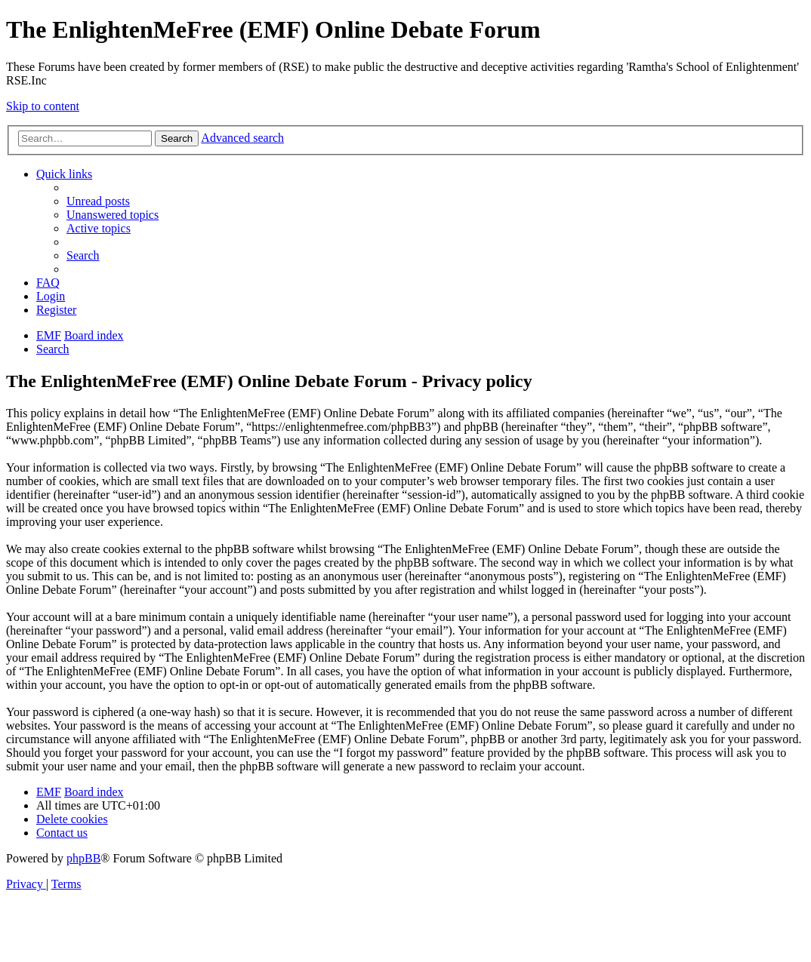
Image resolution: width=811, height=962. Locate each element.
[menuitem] (98, 201)
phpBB (83, 858)
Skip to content (42, 106)
